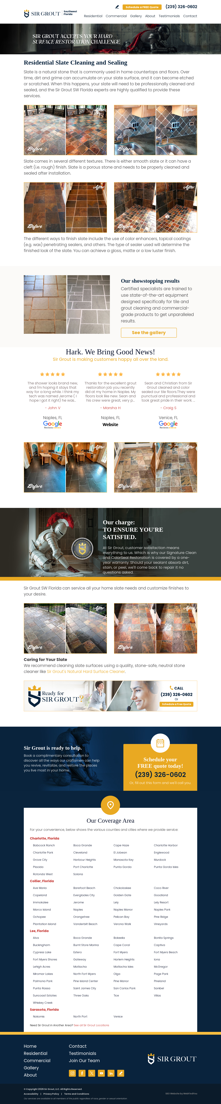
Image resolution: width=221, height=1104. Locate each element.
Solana (78, 874)
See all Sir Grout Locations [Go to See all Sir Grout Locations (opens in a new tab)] (91, 1025)
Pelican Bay (121, 917)
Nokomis (39, 1016)
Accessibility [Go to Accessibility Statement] (31, 1093)
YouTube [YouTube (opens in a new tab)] (101, 1073)
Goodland (161, 895)
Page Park (161, 974)
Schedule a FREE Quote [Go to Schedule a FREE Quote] (142, 7)
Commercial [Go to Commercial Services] (116, 16)
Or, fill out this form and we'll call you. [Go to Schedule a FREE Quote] (160, 782)
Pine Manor (121, 981)
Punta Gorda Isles (166, 867)
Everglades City (84, 895)
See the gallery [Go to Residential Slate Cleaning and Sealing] (149, 333)
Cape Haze (121, 845)
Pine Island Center (85, 981)
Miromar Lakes (43, 974)
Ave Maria (40, 888)
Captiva (159, 945)
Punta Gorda (123, 867)
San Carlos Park (125, 988)
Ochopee (39, 917)
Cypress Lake (42, 952)
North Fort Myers (84, 974)
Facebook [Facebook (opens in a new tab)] (82, 1073)
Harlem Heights (124, 959)
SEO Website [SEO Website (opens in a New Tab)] (172, 1093)
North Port (80, 1016)
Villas (157, 995)
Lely (116, 902)
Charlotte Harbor (166, 845)
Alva (36, 938)
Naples (78, 909)
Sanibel (159, 988)
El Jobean (120, 852)
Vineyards (161, 924)
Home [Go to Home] (30, 1046)
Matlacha (80, 967)
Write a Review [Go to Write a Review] (117, 7)
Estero (77, 952)
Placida (38, 867)
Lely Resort (161, 902)
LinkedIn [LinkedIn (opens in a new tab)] (111, 1073)
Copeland (40, 895)
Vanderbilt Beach (85, 924)
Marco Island (42, 909)
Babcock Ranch (44, 845)
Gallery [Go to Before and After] (136, 16)
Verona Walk (122, 924)
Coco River (161, 888)
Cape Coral (122, 945)
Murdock (160, 860)
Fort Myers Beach (166, 952)
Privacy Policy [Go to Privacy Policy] (51, 1093)
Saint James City (84, 988)
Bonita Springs (164, 938)
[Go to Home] (51, 13)
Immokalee (40, 902)
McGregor (161, 967)
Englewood (161, 852)
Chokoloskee (122, 888)
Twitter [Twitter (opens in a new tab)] (91, 1073)
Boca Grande (82, 845)
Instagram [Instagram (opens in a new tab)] (72, 1073)
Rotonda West (43, 874)
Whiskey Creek (42, 1003)
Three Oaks (81, 995)
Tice (116, 995)
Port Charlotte (83, 867)
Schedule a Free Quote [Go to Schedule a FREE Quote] (176, 704)
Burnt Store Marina (86, 945)
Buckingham (41, 945)
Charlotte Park (43, 852)
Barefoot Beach (84, 888)
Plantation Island (44, 924)
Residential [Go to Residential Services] (93, 16)
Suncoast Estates (45, 995)
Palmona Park (42, 981)
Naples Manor (123, 909)
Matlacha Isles (123, 967)
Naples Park (162, 909)
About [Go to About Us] (150, 16)
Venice (118, 1016)
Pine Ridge (161, 917)
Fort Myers (121, 952)
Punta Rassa (41, 988)
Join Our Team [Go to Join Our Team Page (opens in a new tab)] (84, 1061)
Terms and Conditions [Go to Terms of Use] (76, 1093)
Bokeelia (119, 938)
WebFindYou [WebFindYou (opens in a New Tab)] (190, 1093)
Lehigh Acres (41, 967)
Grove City (40, 860)
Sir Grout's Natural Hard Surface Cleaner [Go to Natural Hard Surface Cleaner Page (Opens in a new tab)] (86, 671)
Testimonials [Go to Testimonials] (169, 16)
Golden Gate (122, 895)
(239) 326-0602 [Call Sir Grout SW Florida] (181, 7)
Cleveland (80, 852)
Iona (157, 959)
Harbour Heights (84, 860)
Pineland (160, 981)
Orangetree (81, 917)
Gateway (79, 959)
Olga (117, 974)
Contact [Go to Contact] (190, 16)
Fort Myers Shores (45, 959)
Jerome (78, 902)
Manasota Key (124, 860)
